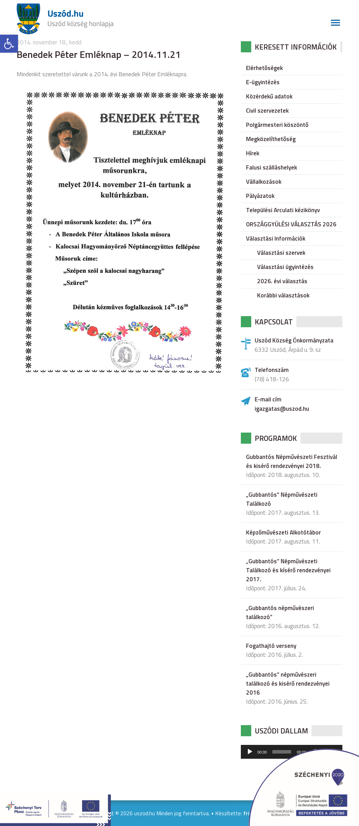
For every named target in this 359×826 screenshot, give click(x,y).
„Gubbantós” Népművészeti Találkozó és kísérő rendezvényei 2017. (288, 570)
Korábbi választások (283, 295)
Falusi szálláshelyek (271, 167)
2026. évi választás (282, 281)
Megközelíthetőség (271, 139)
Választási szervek (281, 252)
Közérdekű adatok (269, 96)
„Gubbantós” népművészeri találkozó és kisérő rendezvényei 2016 (288, 683)
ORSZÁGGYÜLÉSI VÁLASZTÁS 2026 (291, 224)
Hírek (252, 153)
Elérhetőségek (264, 67)
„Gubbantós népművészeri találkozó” (280, 612)
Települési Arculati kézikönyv (283, 210)
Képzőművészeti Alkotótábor (283, 532)
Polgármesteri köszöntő (277, 124)
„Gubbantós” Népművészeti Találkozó (281, 499)
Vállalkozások (263, 181)
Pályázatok (260, 195)
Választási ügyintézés (285, 266)
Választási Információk (275, 238)
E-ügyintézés (263, 82)
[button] (9, 44)
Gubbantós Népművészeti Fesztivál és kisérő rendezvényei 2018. (291, 461)
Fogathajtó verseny (271, 645)
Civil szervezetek (267, 110)
